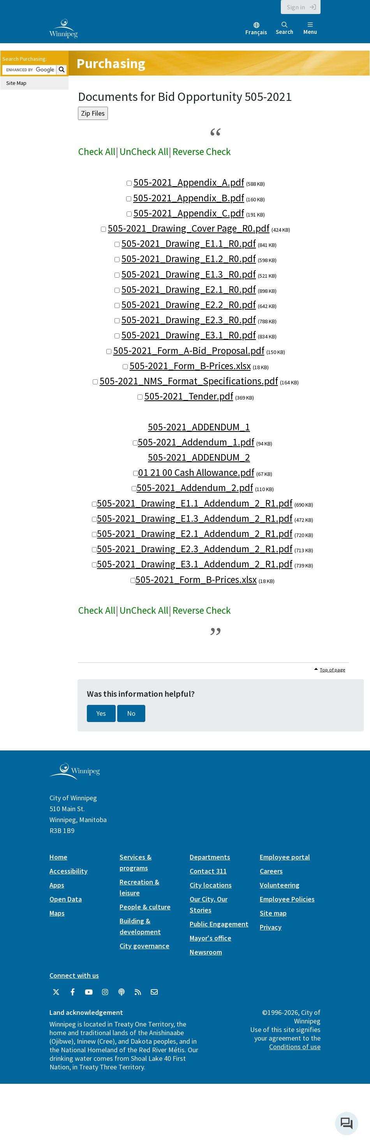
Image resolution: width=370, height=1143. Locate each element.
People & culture (145, 906)
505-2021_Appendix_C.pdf (189, 213)
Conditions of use (295, 1046)
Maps (57, 913)
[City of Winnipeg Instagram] (105, 992)
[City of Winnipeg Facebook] (72, 992)
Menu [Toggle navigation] (310, 28)
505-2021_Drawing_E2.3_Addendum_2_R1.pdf (194, 548)
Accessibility (68, 870)
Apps (56, 885)
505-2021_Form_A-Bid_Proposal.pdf (188, 350)
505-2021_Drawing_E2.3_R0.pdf (189, 319)
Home (58, 856)
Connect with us (74, 975)
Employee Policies (287, 899)
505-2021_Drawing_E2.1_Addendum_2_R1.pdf (194, 533)
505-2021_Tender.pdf (188, 396)
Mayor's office (210, 937)
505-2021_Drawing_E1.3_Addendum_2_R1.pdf (194, 518)
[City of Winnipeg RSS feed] (137, 992)
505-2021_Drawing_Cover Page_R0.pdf (189, 228)
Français (256, 32)
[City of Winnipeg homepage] (74, 776)
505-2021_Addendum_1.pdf (196, 442)
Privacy (271, 927)
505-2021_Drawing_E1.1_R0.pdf (189, 243)
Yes (101, 713)
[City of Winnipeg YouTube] (88, 992)
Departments (210, 856)
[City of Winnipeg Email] (154, 992)
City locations (211, 885)
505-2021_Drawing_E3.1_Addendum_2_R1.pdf (194, 564)
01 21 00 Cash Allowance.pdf (196, 472)
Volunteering (280, 885)
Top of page (332, 670)
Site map (273, 913)
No (131, 713)
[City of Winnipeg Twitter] (56, 992)
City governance (144, 945)
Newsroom (206, 952)
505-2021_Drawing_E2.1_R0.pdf (189, 289)
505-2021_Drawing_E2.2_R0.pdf (189, 304)
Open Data (65, 899)
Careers (271, 870)
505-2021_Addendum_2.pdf (195, 487)
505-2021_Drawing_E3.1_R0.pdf (189, 335)
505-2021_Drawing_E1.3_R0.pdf (189, 274)
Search (284, 28)
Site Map (16, 82)
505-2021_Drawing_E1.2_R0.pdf (189, 258)
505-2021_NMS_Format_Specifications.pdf (189, 381)
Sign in (296, 7)
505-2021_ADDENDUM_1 (199, 427)
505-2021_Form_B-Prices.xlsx (190, 365)
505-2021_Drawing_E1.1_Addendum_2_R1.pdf (194, 503)
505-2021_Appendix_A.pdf (189, 182)
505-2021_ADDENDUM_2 (199, 457)
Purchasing (110, 63)
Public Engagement (219, 923)
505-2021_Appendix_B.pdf (188, 198)
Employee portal (285, 856)
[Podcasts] (121, 992)
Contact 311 (208, 870)
